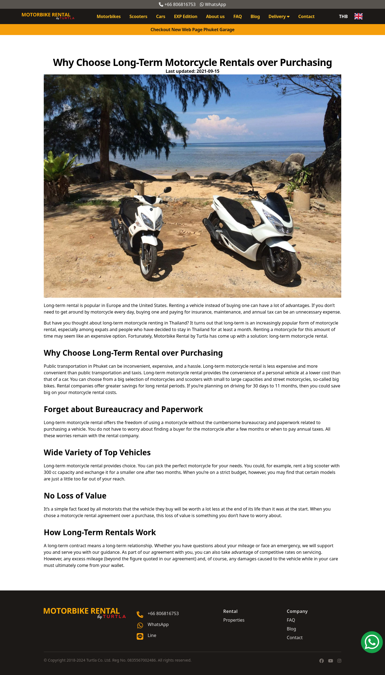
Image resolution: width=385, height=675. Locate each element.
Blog (255, 16)
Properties (234, 620)
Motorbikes (109, 16)
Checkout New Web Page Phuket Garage (193, 30)
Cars (160, 16)
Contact (306, 16)
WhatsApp (213, 4)
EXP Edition (185, 16)
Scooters (138, 16)
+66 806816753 (177, 4)
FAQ (237, 16)
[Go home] (85, 613)
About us (215, 16)
